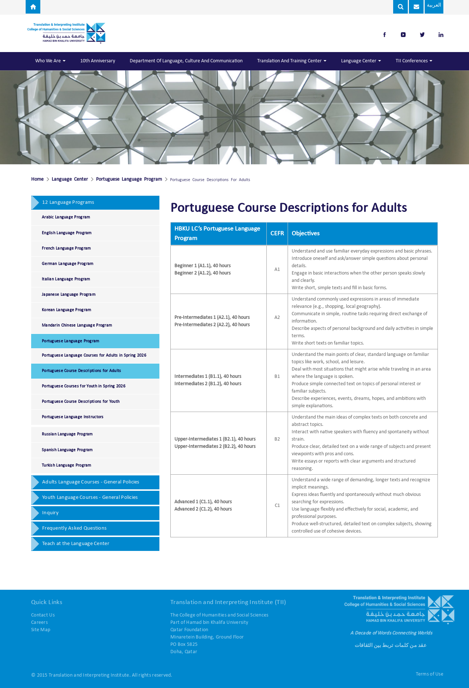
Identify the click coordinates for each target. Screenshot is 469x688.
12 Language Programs (68, 202)
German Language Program (67, 264)
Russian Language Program (67, 434)
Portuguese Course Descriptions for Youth (80, 402)
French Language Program (66, 248)
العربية (432, 5)
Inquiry (50, 513)
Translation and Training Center (291, 61)
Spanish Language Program (67, 450)
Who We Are (50, 61)
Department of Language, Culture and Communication (186, 61)
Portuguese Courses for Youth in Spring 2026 (83, 386)
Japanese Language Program (69, 295)
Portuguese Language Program (129, 179)
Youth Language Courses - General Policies (90, 497)
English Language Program (67, 233)
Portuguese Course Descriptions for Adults (81, 371)
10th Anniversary (97, 61)
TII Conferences (414, 61)
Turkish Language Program (67, 465)
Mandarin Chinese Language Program (77, 325)
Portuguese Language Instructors (73, 417)
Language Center (361, 61)
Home (37, 179)
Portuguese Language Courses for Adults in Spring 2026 (94, 355)
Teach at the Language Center (75, 544)
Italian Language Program (66, 279)
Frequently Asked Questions (74, 528)
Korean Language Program (66, 310)
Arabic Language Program (66, 217)
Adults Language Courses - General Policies (91, 482)
